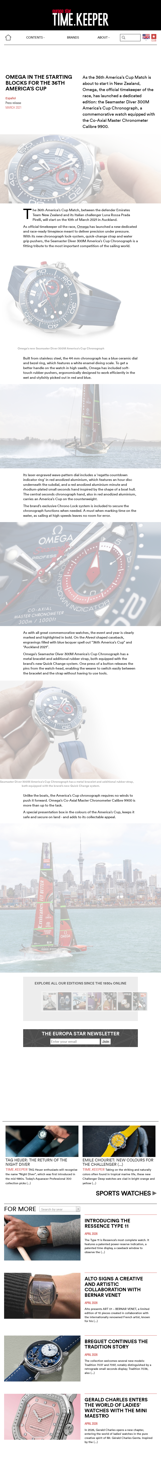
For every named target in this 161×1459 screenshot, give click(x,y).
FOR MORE (20, 1209)
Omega (83, 226)
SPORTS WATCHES (126, 1193)
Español (11, 98)
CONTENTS (35, 37)
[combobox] (59, 1209)
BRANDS (73, 37)
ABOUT (104, 37)
